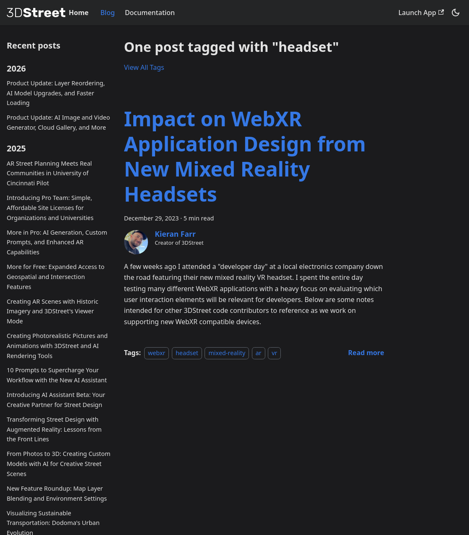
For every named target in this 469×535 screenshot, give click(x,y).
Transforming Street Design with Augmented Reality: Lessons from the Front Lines (54, 429)
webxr (157, 353)
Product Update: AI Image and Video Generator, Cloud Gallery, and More (58, 122)
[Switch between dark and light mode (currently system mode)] (455, 12)
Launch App (421, 12)
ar (259, 353)
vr (274, 353)
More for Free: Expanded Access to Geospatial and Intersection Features (55, 277)
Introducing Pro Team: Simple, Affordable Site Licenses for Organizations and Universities (50, 208)
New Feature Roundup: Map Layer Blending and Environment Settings (57, 493)
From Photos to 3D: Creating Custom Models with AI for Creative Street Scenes (58, 464)
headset (187, 353)
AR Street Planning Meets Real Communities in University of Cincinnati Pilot (49, 173)
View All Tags (144, 67)
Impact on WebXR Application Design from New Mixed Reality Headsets (245, 156)
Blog (107, 12)
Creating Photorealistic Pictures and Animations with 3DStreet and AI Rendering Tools (57, 346)
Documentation (150, 12)
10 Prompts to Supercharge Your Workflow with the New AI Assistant (57, 375)
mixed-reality (226, 353)
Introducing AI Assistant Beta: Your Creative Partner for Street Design (56, 400)
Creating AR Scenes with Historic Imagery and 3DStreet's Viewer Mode (52, 311)
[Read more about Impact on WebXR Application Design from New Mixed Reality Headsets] (366, 352)
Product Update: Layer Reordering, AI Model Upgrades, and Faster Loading (56, 93)
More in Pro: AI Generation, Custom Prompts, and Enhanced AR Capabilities (57, 242)
